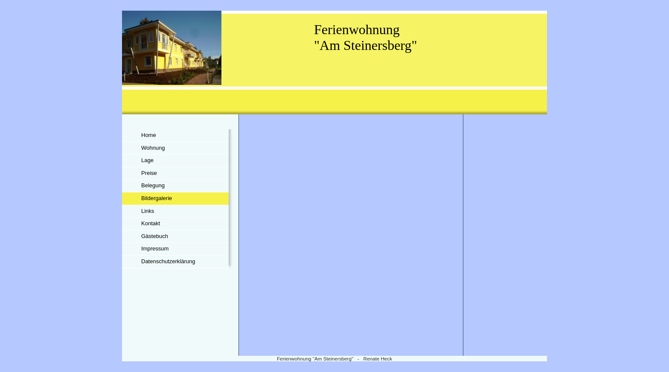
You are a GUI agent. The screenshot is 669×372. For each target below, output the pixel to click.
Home (148, 135)
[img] (334, 62)
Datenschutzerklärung (168, 261)
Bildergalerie (156, 198)
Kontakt (150, 223)
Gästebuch (154, 236)
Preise (149, 173)
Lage (147, 160)
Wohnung (153, 148)
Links (147, 211)
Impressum (155, 248)
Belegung (153, 185)
